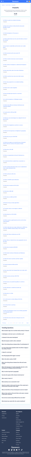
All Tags (3, 415)
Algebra (17, 413)
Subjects (3, 5)
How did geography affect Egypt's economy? (11, 355)
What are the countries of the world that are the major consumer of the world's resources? (15, 394)
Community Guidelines (6, 432)
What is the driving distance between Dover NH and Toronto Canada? (14, 363)
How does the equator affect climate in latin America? (13, 375)
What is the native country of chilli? (9, 359)
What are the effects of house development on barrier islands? (15, 389)
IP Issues (17, 444)
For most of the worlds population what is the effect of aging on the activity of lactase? (15, 348)
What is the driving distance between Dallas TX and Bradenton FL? (15, 344)
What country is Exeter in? (7, 378)
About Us (17, 432)
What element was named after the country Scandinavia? (13, 401)
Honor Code (4, 434)
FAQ (2, 442)
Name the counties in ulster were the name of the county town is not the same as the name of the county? (15, 386)
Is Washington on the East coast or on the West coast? (13, 334)
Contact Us (18, 434)
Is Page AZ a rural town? (7, 352)
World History (18, 419)
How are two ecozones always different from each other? (13, 397)
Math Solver (4, 440)
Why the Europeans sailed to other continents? (11, 340)
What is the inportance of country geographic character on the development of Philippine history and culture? (14, 367)
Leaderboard (4, 413)
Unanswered (4, 417)
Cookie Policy (18, 442)
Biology (17, 417)
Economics (18, 428)
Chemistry (18, 415)
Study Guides (4, 438)
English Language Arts (20, 421)
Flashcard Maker (5, 436)
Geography (13, 5)
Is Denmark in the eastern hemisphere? (10, 337)
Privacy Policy (18, 438)
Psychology (18, 424)
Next (28, 322)
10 (22, 322)
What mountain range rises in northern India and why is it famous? (15, 330)
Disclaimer (18, 440)
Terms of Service (19, 436)
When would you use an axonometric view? (10, 381)
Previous (4, 322)
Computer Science (19, 426)
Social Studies (8, 5)
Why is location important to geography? (10, 371)
